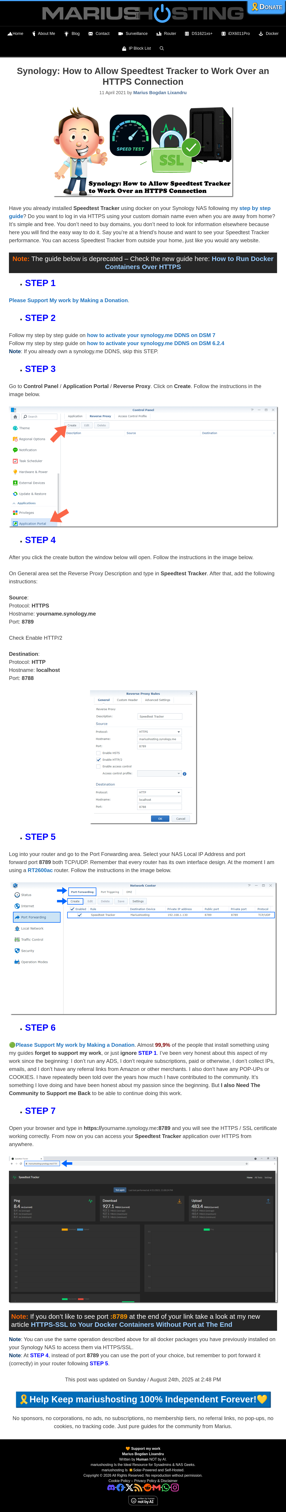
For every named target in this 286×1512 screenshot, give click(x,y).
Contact (98, 33)
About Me (43, 33)
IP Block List (136, 48)
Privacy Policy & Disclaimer (155, 1481)
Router (166, 33)
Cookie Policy (119, 1481)
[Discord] (111, 1487)
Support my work (145, 1448)
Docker (269, 33)
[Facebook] (120, 1487)
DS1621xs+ (198, 33)
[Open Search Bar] (161, 48)
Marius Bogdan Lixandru (143, 1454)
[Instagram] (175, 1487)
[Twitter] (129, 1487)
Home (15, 33)
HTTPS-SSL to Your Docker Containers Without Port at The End (131, 1324)
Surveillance (133, 33)
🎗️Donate (266, 6)
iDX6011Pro (236, 33)
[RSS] (138, 1487)
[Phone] (147, 1487)
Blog (72, 33)
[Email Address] (156, 1487)
